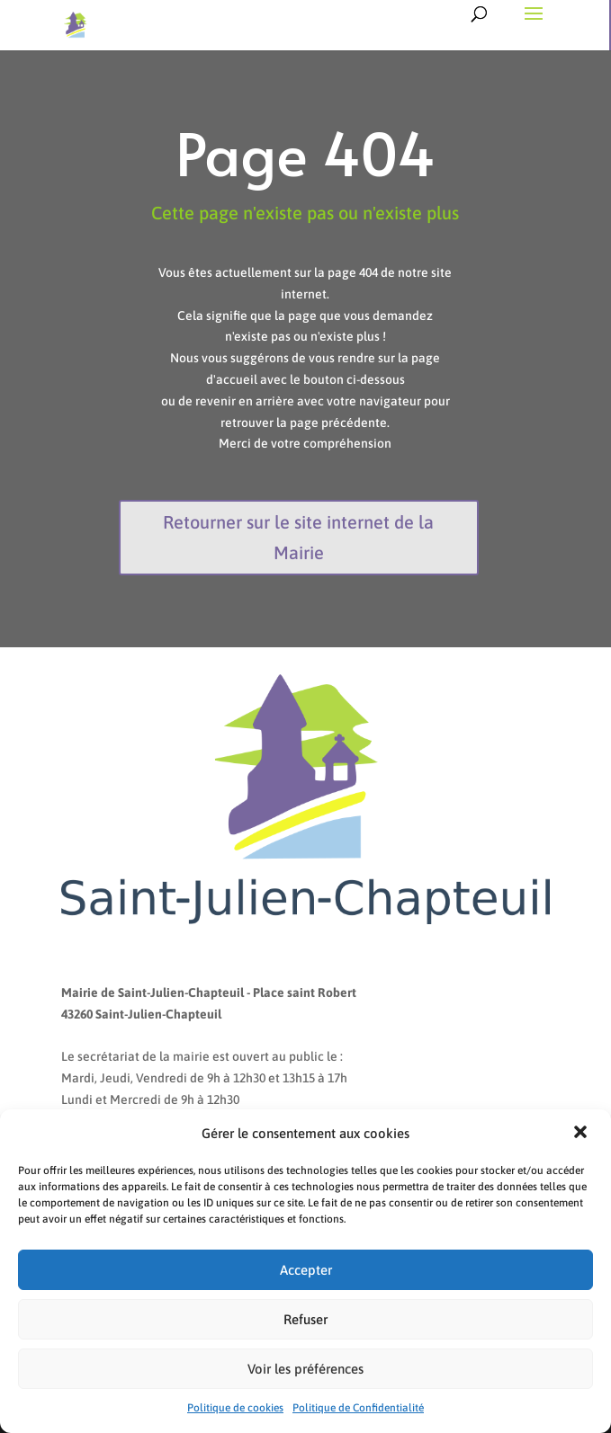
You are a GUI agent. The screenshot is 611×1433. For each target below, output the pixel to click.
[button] (582, 1133)
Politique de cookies (235, 1408)
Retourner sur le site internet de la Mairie (298, 537)
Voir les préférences (305, 1368)
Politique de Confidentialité (358, 1408)
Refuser (305, 1319)
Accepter (306, 1269)
